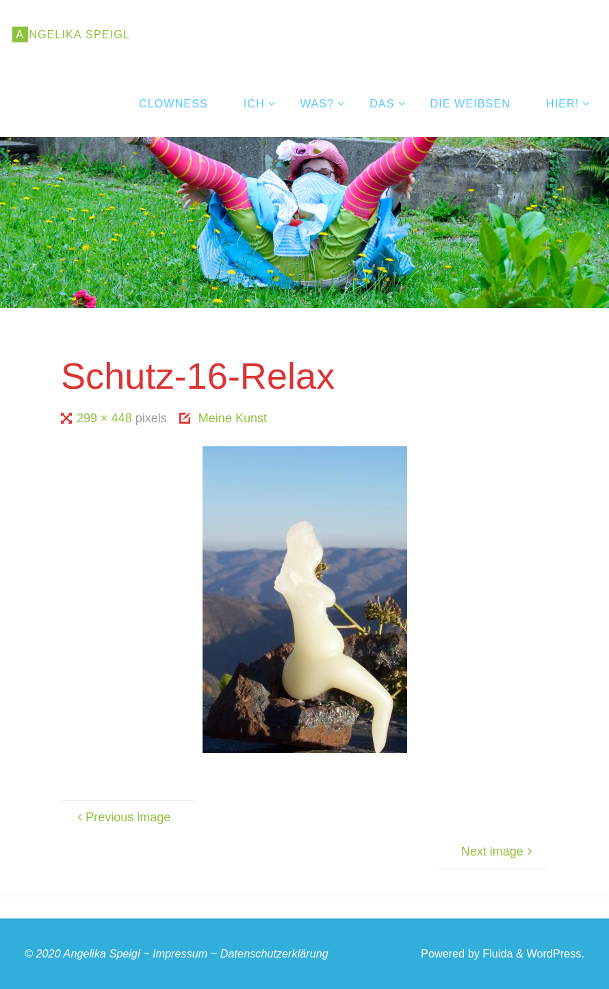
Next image (498, 851)
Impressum (180, 953)
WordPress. (555, 953)
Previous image (121, 817)
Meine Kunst (232, 418)
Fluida (496, 953)
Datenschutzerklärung (274, 953)
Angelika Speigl (102, 953)
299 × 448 (106, 418)
